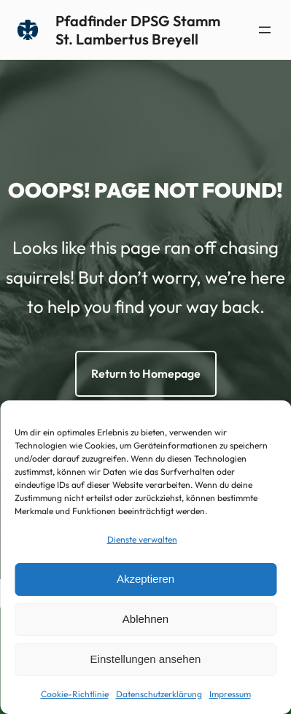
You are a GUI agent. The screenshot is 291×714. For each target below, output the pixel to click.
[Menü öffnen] (264, 30)
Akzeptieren (145, 579)
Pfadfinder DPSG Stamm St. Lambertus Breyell (137, 30)
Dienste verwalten (142, 539)
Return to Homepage (146, 373)
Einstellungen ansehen (145, 659)
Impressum (230, 693)
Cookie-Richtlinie (75, 693)
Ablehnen (145, 619)
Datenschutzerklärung (159, 693)
